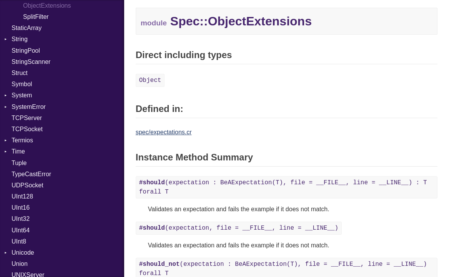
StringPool (26, 50)
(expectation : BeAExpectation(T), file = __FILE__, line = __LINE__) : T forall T (283, 187)
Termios (22, 140)
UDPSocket (27, 185)
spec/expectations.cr (164, 132)
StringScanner (31, 61)
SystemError (29, 106)
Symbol (22, 84)
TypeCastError (31, 174)
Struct (20, 73)
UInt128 (22, 196)
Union (20, 263)
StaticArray (27, 28)
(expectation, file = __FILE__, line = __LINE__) (239, 228)
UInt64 (21, 230)
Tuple (19, 163)
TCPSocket (27, 129)
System (22, 95)
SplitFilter (36, 16)
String (20, 39)
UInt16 (21, 207)
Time (18, 151)
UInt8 (19, 241)
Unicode (23, 252)
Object (150, 80)
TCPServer (27, 118)
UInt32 (21, 218)
